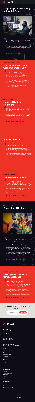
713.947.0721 (6, 342)
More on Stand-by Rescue (14, 159)
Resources (6, 381)
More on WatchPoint (13, 53)
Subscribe (23, 312)
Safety (4, 362)
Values (4, 376)
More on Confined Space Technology (17, 89)
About (5, 348)
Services (5, 359)
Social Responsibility (7, 354)
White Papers (5, 385)
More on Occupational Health (15, 259)
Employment (6, 369)
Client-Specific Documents (8, 387)
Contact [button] (7, 329)
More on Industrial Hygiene (15, 121)
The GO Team (5, 356)
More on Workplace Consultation (17, 297)
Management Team (6, 352)
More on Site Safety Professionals (17, 195)
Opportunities (5, 378)
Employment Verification (9, 344)
